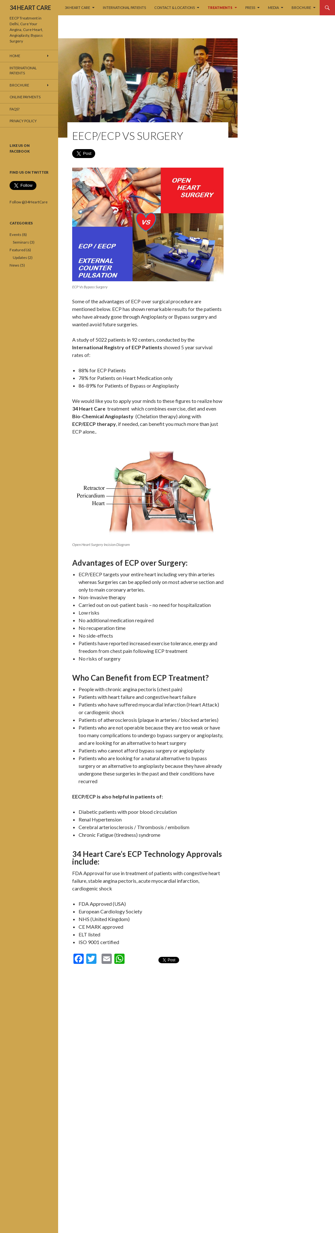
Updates (20, 257)
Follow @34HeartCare (29, 202)
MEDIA (273, 7)
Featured (18, 249)
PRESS (250, 7)
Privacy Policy (23, 121)
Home (15, 56)
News (14, 265)
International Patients (124, 7)
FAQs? (14, 109)
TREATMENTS (220, 7)
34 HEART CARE (30, 7)
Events (15, 234)
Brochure (301, 7)
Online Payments (25, 97)
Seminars (21, 242)
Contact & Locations (174, 7)
